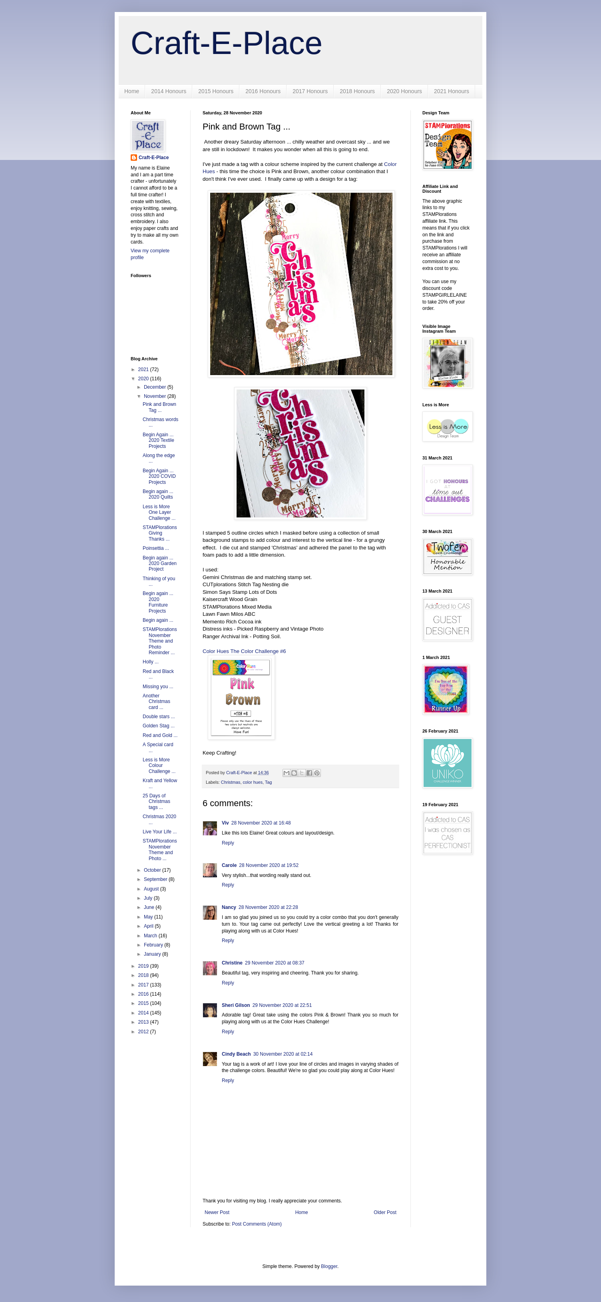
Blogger (329, 1266)
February (154, 945)
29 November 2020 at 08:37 (274, 963)
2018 (144, 975)
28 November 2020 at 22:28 (268, 907)
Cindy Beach (236, 1054)
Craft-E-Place (226, 43)
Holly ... (151, 662)
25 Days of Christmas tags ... (156, 801)
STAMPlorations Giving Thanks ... (160, 533)
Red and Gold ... (160, 735)
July (149, 898)
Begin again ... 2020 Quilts (158, 494)
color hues (253, 782)
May (149, 917)
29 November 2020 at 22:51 (282, 1005)
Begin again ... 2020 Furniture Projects (158, 602)
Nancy (229, 907)
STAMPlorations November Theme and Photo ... (160, 849)
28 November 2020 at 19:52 (269, 865)
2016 (144, 994)
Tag (268, 782)
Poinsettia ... (156, 548)
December (155, 387)
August (152, 889)
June (149, 907)
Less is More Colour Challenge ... (159, 765)
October (153, 870)
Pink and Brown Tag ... (159, 407)
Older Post (385, 1212)
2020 (144, 378)
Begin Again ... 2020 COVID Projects (159, 476)
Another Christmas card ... (156, 701)
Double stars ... (159, 716)
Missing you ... (158, 686)
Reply (228, 843)
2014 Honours (168, 91)
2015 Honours (215, 91)
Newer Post (217, 1212)
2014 (144, 1013)
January (153, 954)
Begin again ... (158, 620)
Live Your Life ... (160, 832)
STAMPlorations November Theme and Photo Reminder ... (160, 641)
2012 (144, 1031)
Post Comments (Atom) (257, 1224)
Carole (229, 865)
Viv (225, 823)
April (149, 926)
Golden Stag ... (159, 726)
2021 (144, 369)
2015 (144, 1003)
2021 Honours (451, 91)
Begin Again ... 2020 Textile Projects (158, 440)
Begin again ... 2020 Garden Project (160, 563)
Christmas (231, 782)
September (156, 879)
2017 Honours (310, 91)
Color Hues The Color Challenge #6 (244, 651)
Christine (232, 963)
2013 (144, 1022)
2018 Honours (357, 91)
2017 (144, 985)
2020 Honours (404, 91)
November (155, 396)
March (151, 936)
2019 (144, 966)
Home (131, 91)
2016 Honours (263, 91)
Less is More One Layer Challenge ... (159, 512)
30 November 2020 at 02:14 (283, 1054)
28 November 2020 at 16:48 (261, 823)
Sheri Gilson (236, 1005)
